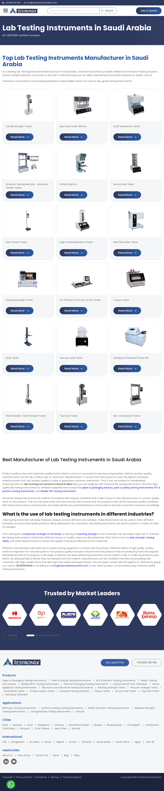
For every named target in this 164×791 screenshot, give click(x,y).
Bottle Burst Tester (14, 691)
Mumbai (17, 725)
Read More (20, 137)
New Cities (60, 728)
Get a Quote (149, 10)
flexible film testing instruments (58, 491)
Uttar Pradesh (42, 728)
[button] (30, 635)
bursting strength (87, 534)
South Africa (122, 742)
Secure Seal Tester (125, 691)
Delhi (5, 725)
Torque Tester (102, 691)
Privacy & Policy (24, 777)
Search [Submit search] (107, 10)
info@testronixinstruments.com (70, 565)
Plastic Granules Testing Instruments (108, 708)
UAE (4, 742)
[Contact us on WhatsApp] (10, 785)
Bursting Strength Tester (111, 687)
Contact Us (41, 755)
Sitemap (54, 777)
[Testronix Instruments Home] (23, 11)
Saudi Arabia (104, 742)
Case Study (23, 755)
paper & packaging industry (97, 487)
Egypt (138, 742)
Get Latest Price (115, 662)
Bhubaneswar (114, 725)
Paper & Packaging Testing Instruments (24, 680)
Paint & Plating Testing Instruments (71, 680)
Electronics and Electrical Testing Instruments (67, 687)
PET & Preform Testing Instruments (115, 680)
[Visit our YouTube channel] (14, 762)
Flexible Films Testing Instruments (40, 684)
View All (12, 635)
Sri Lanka (34, 742)
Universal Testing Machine (74, 691)
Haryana (24, 728)
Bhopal (98, 725)
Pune (30, 725)
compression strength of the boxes (41, 534)
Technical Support (72, 777)
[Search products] (74, 11)
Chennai (59, 725)
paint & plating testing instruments (133, 487)
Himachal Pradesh (79, 725)
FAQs (76, 755)
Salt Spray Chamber (16, 694)
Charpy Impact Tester (42, 691)
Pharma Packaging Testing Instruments (86, 684)
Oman (72, 742)
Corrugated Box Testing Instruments (50, 711)
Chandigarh (133, 725)
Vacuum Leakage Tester (144, 687)
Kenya (47, 742)
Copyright (7, 777)
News (56, 755)
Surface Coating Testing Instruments (62, 708)
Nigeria (60, 742)
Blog (66, 755)
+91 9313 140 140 (146, 662)
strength (140, 537)
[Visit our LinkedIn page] (6, 762)
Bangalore (43, 725)
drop (132, 537)
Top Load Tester (150, 691)
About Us (7, 755)
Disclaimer (41, 777)
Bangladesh (18, 742)
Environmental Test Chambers (130, 684)
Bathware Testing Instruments (19, 708)
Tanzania (86, 742)
